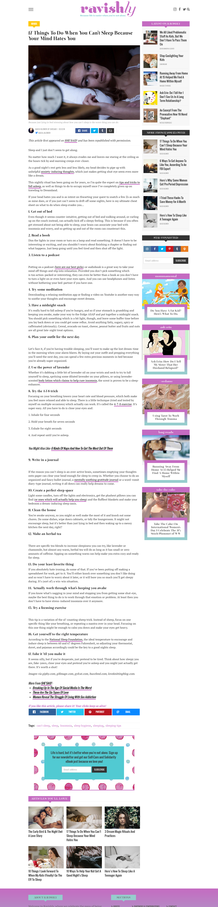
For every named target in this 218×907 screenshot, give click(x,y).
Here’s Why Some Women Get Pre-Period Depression (174, 182)
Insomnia (66, 725)
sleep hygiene (82, 725)
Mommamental (166, 276)
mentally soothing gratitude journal (96, 480)
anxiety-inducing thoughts (57, 171)
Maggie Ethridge (165, 86)
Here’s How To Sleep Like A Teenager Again (120, 873)
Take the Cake (166, 489)
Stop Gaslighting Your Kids (171, 58)
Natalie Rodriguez (166, 123)
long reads (165, 432)
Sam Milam (163, 64)
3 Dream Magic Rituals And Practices (120, 833)
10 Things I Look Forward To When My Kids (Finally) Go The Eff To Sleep (45, 875)
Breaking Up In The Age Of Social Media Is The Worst (62, 688)
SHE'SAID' (71, 140)
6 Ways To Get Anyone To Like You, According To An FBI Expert (173, 165)
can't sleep (43, 725)
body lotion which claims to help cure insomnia (68, 380)
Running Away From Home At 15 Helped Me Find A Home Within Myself (174, 77)
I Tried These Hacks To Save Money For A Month (173, 200)
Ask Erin (166, 327)
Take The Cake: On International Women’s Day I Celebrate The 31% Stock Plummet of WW (166, 528)
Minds (34, 23)
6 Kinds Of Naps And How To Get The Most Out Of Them (82, 448)
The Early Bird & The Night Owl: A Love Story (45, 833)
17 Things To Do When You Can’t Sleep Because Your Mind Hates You (83, 835)
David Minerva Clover (167, 49)
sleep (55, 725)
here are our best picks (69, 267)
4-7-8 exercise (123, 404)
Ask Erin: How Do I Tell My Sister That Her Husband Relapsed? (166, 365)
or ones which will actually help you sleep (60, 499)
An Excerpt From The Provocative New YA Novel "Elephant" (173, 114)
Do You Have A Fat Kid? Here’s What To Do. (165, 312)
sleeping (98, 725)
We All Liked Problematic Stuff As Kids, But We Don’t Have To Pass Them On (173, 38)
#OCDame (166, 381)
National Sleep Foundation (65, 639)
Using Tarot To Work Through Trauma (166, 417)
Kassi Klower (41, 129)
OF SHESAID (52, 129)
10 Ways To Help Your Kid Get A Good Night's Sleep (83, 873)
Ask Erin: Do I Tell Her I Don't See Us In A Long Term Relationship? (172, 97)
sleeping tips (113, 725)
